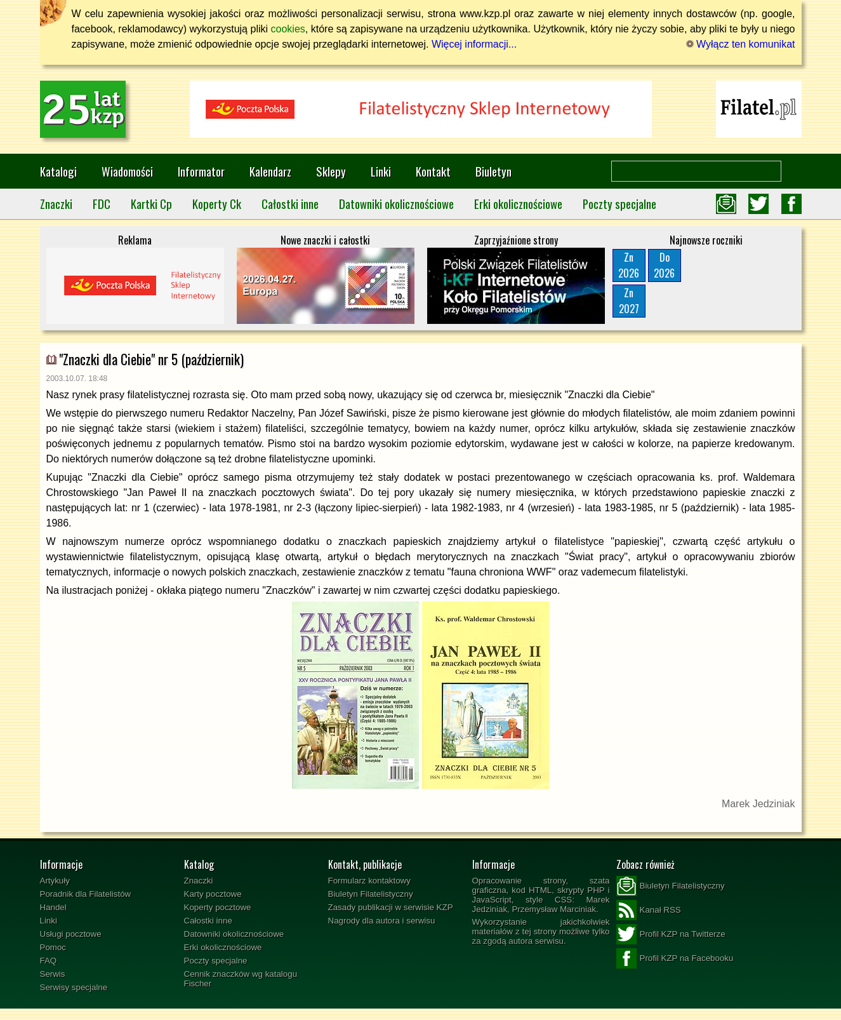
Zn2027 (629, 300)
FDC (101, 203)
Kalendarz (270, 171)
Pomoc (53, 947)
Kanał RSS (648, 910)
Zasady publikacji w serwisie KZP (390, 907)
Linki (381, 171)
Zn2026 (628, 265)
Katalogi (58, 171)
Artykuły (55, 880)
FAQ (48, 960)
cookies (288, 28)
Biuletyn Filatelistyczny (370, 894)
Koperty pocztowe (217, 907)
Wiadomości (127, 171)
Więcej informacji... (474, 44)
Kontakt (433, 171)
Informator (201, 171)
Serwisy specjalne (74, 987)
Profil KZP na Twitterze (670, 934)
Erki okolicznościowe (518, 203)
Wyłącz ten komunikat (740, 44)
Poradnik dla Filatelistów (85, 894)
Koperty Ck (216, 203)
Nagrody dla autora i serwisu (381, 920)
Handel (53, 907)
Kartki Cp (151, 203)
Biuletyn (493, 171)
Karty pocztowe (213, 894)
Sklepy (331, 171)
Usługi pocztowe (71, 934)
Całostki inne (290, 203)
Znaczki (56, 203)
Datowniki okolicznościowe (396, 203)
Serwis (52, 974)
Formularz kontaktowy (369, 880)
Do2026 (664, 265)
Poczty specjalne (619, 203)
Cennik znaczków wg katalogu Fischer (241, 978)
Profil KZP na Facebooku (675, 958)
